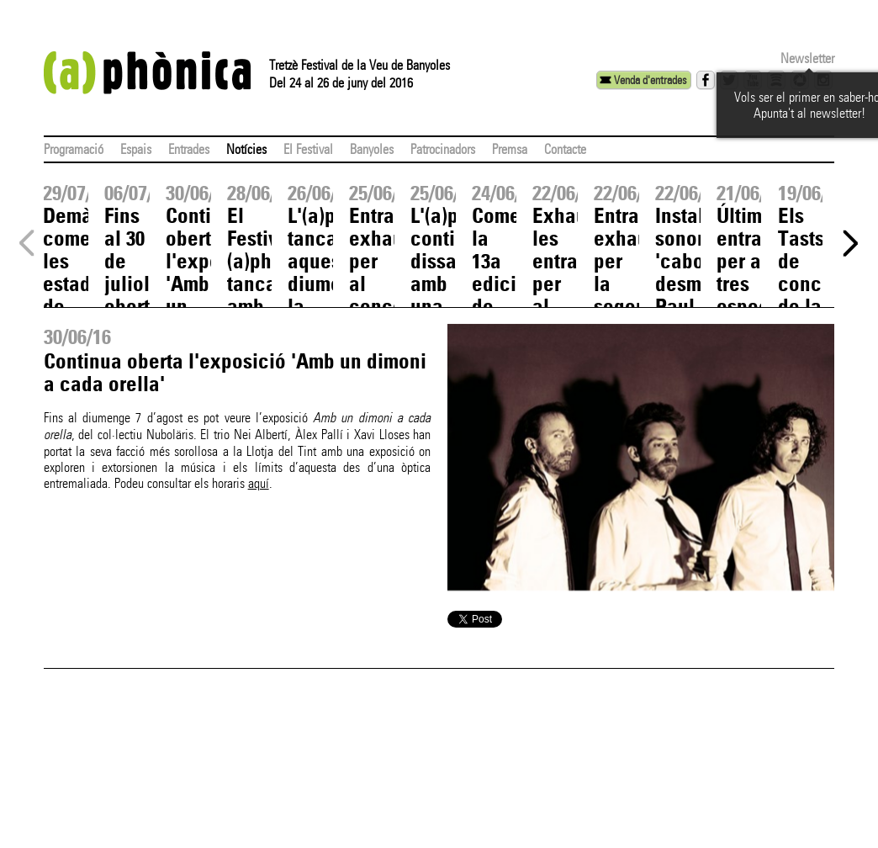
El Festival (308, 149)
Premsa (509, 149)
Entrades (188, 149)
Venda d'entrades (650, 79)
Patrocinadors (442, 149)
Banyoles (372, 149)
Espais (135, 149)
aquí (258, 483)
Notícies (246, 149)
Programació (73, 149)
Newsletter (807, 58)
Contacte (565, 149)
